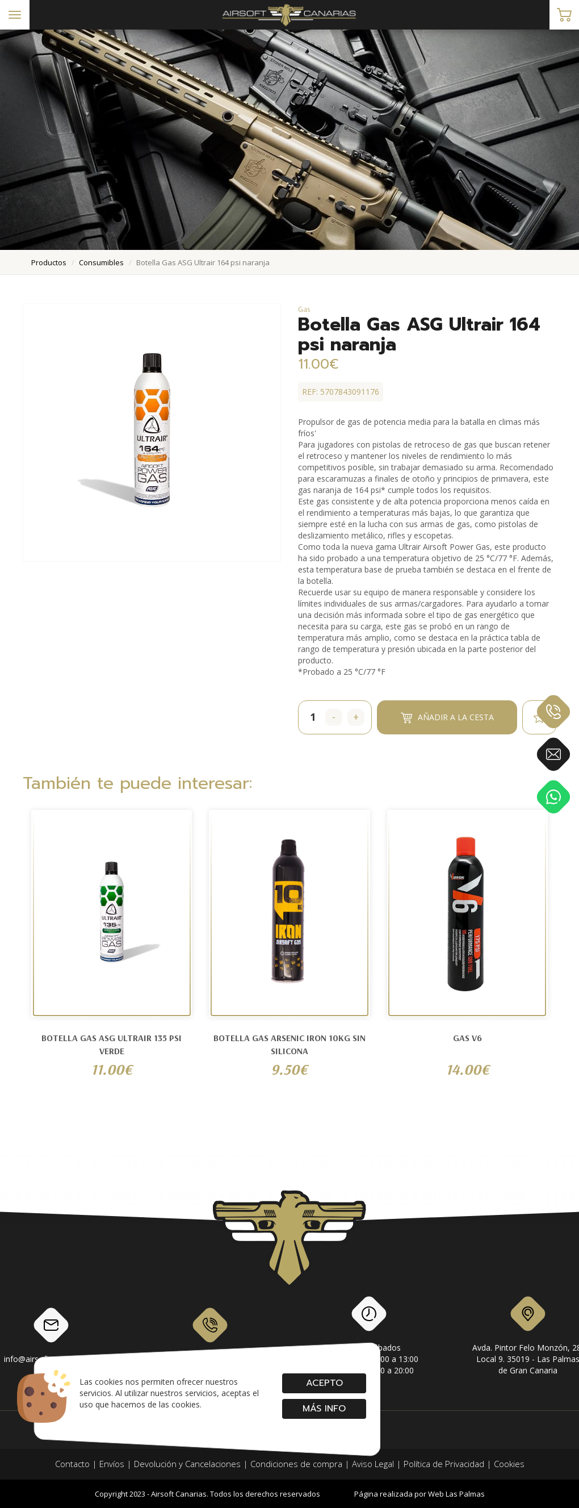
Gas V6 (467, 1037)
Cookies (509, 1463)
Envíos (111, 1463)
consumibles (101, 262)
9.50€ (289, 1069)
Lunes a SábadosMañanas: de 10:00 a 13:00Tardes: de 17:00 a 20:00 (369, 1338)
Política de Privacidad (444, 1463)
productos (48, 262)
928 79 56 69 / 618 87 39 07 (210, 1334)
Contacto (72, 1463)
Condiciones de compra (296, 1463)
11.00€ (111, 1069)
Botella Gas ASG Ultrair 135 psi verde (111, 1044)
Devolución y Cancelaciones (187, 1463)
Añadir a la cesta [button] (447, 718)
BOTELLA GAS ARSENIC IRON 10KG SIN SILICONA (289, 1044)
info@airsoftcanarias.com (51, 1334)
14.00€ (467, 1069)
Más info (324, 1408)
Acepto (323, 1383)
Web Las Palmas (456, 1494)
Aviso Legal (373, 1463)
